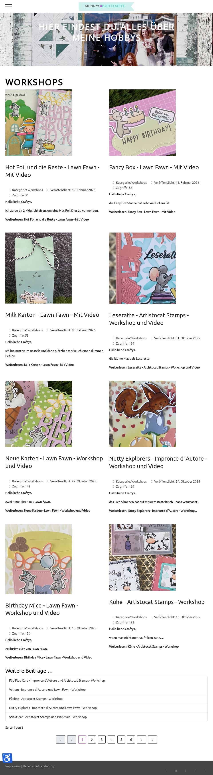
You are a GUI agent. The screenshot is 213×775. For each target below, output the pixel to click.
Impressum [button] (13, 766)
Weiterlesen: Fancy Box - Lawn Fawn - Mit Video (142, 212)
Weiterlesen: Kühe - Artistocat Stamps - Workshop (144, 646)
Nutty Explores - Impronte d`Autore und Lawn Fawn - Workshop (53, 708)
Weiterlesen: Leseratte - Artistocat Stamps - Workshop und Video (154, 367)
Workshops (35, 190)
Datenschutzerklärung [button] (38, 766)
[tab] (104, 57)
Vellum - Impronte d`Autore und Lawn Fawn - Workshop (47, 689)
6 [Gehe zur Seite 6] (131, 739)
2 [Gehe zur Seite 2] (92, 739)
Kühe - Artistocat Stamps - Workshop (157, 601)
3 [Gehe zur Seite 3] (102, 739)
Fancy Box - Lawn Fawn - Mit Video (154, 167)
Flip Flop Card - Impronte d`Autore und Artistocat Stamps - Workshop (57, 680)
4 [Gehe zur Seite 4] (111, 739)
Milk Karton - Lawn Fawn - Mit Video (52, 314)
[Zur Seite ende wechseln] (152, 739)
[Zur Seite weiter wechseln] (141, 739)
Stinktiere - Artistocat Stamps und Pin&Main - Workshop (48, 717)
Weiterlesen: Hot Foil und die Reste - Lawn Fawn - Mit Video (47, 219)
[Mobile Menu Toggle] (8, 6)
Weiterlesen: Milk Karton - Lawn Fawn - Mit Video (39, 365)
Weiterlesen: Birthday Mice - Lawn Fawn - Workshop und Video (48, 657)
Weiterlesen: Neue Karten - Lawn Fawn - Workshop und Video (47, 510)
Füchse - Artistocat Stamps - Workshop (36, 698)
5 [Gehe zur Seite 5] (121, 739)
